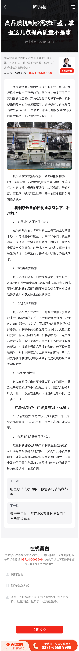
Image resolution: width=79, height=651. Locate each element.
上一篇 (39, 488)
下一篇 (39, 513)
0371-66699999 (40, 73)
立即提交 (39, 629)
